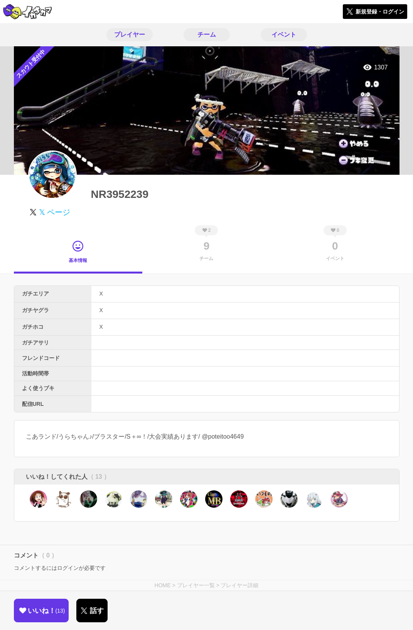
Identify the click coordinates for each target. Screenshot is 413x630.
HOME (163, 585)
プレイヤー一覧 (196, 585)
